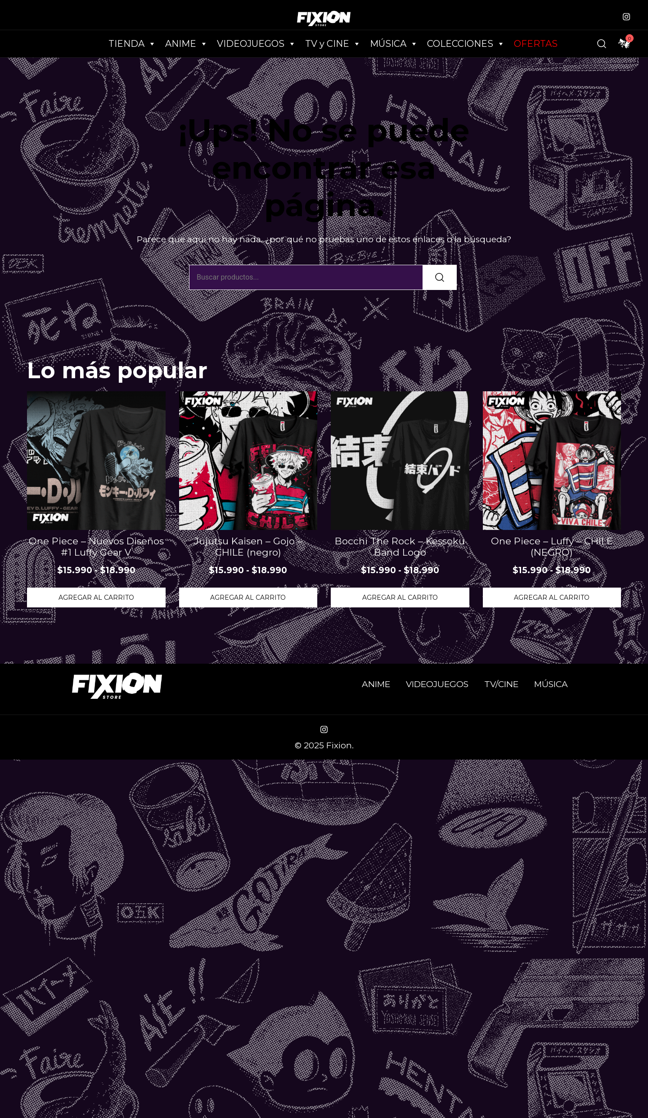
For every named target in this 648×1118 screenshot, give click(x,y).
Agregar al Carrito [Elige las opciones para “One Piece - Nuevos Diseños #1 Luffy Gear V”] (96, 597)
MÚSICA (394, 43)
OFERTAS (536, 43)
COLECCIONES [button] (466, 43)
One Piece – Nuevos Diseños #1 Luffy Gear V (96, 546)
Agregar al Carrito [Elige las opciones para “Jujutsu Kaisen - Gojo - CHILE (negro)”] (248, 597)
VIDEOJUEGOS (437, 684)
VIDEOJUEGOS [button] (256, 43)
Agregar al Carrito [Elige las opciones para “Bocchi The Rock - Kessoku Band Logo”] (400, 597)
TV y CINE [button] (333, 43)
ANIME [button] (186, 43)
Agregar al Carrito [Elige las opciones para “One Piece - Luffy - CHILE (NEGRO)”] (552, 597)
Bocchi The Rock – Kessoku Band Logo (400, 546)
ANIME (376, 684)
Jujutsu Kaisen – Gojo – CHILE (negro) (248, 546)
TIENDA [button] (132, 43)
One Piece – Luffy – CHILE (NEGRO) (552, 546)
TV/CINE (501, 684)
